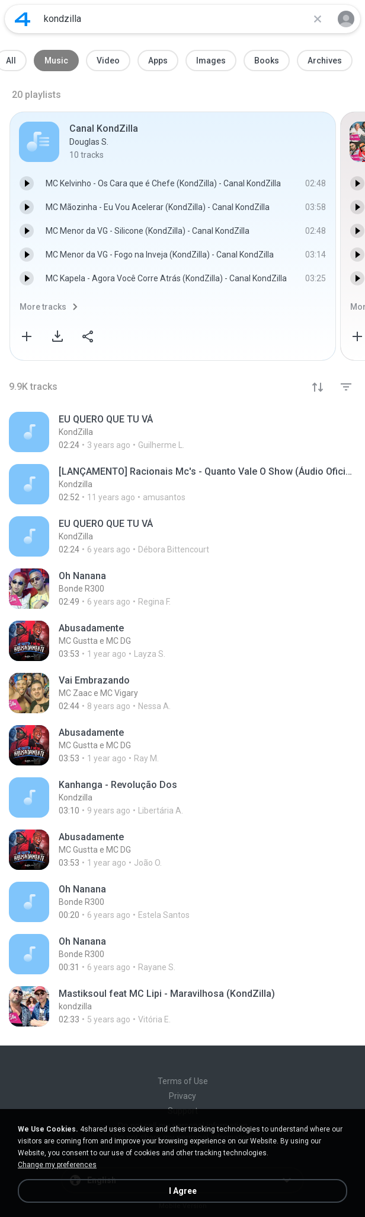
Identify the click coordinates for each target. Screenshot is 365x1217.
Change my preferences (57, 1165)
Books (266, 60)
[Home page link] (22, 19)
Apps (158, 60)
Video (108, 60)
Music (56, 60)
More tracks (43, 307)
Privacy (182, 1096)
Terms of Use (183, 1081)
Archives (325, 60)
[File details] (143, 432)
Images (211, 60)
